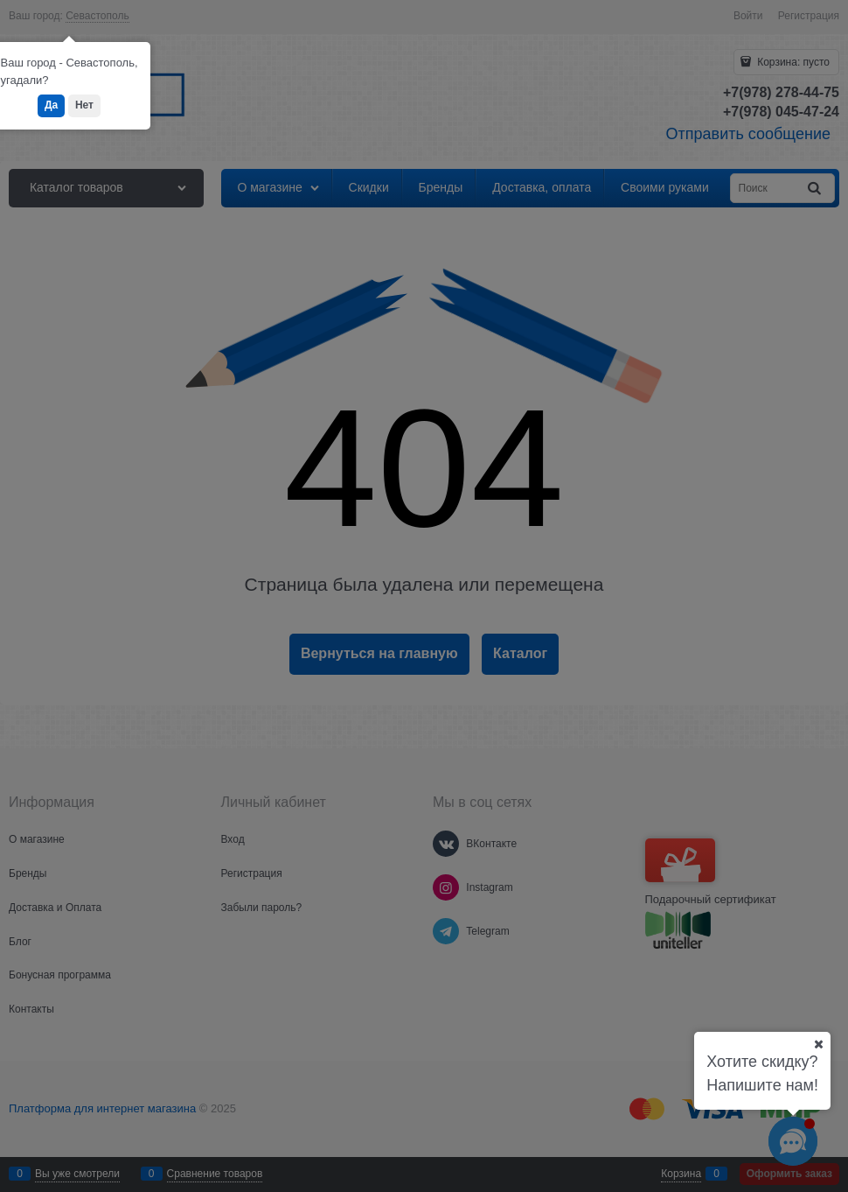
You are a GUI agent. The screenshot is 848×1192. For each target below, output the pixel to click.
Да (51, 105)
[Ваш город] (818, 1044)
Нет (84, 105)
